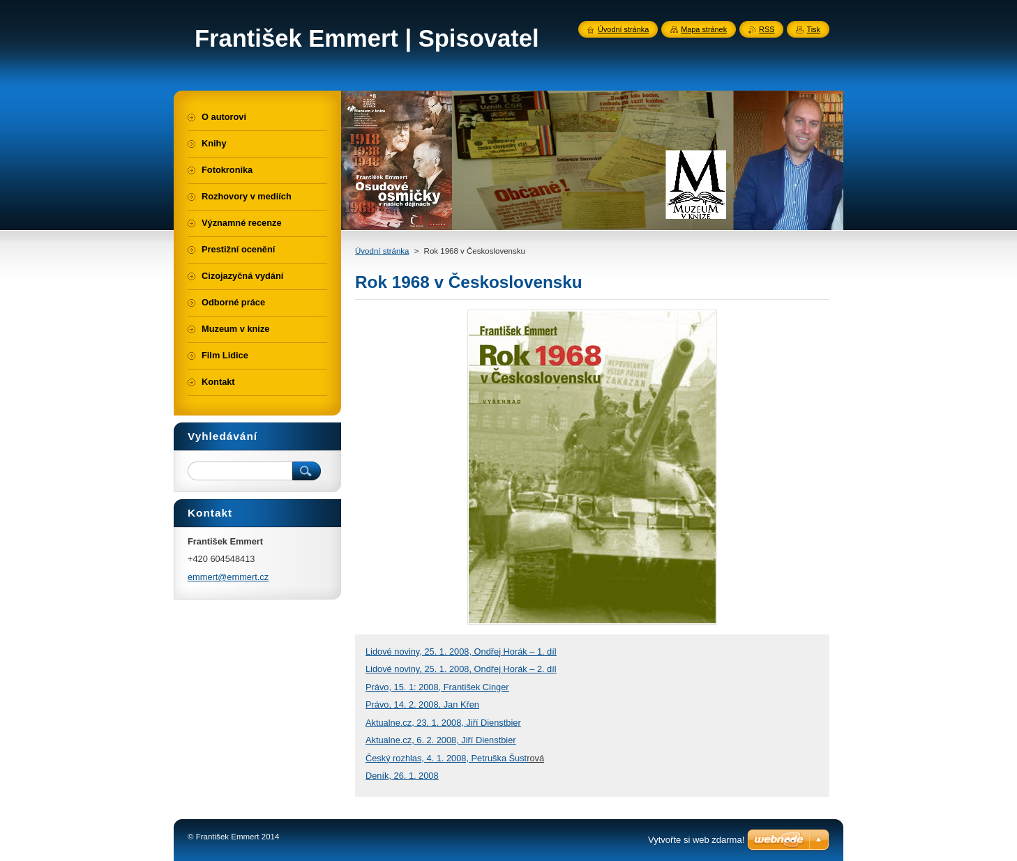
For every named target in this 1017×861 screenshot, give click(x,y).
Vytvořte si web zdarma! (696, 840)
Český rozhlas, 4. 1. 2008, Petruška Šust (446, 758)
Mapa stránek (704, 29)
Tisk (813, 29)
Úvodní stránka (382, 251)
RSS (766, 29)
